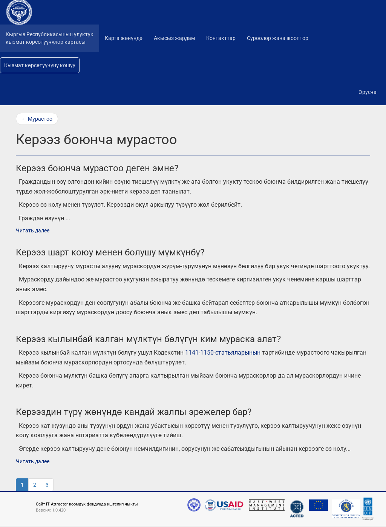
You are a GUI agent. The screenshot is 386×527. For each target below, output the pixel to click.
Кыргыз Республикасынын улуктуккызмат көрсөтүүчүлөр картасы (49, 38)
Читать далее (32, 230)
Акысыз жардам (174, 38)
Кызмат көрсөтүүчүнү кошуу (39, 65)
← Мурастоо (36, 119)
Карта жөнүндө (123, 38)
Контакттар (221, 38)
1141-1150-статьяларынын (222, 352)
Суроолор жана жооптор (277, 38)
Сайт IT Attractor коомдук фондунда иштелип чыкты (87, 504)
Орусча (367, 92)
